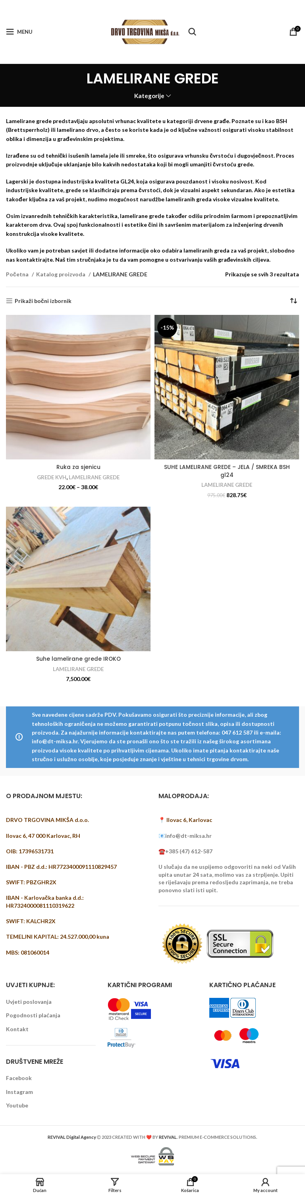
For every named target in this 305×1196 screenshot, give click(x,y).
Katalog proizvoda (61, 274)
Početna (18, 274)
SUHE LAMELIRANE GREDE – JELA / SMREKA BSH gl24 (227, 471)
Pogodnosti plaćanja (33, 1015)
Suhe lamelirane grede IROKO (78, 659)
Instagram (19, 1091)
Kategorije (149, 96)
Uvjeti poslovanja (29, 1001)
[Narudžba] (293, 301)
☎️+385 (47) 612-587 (185, 851)
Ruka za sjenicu (78, 467)
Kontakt (17, 1029)
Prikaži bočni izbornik (43, 301)
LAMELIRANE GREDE (94, 477)
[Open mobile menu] (19, 32)
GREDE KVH (51, 477)
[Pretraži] (192, 32)
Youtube (17, 1105)
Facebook (19, 1077)
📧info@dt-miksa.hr (185, 835)
